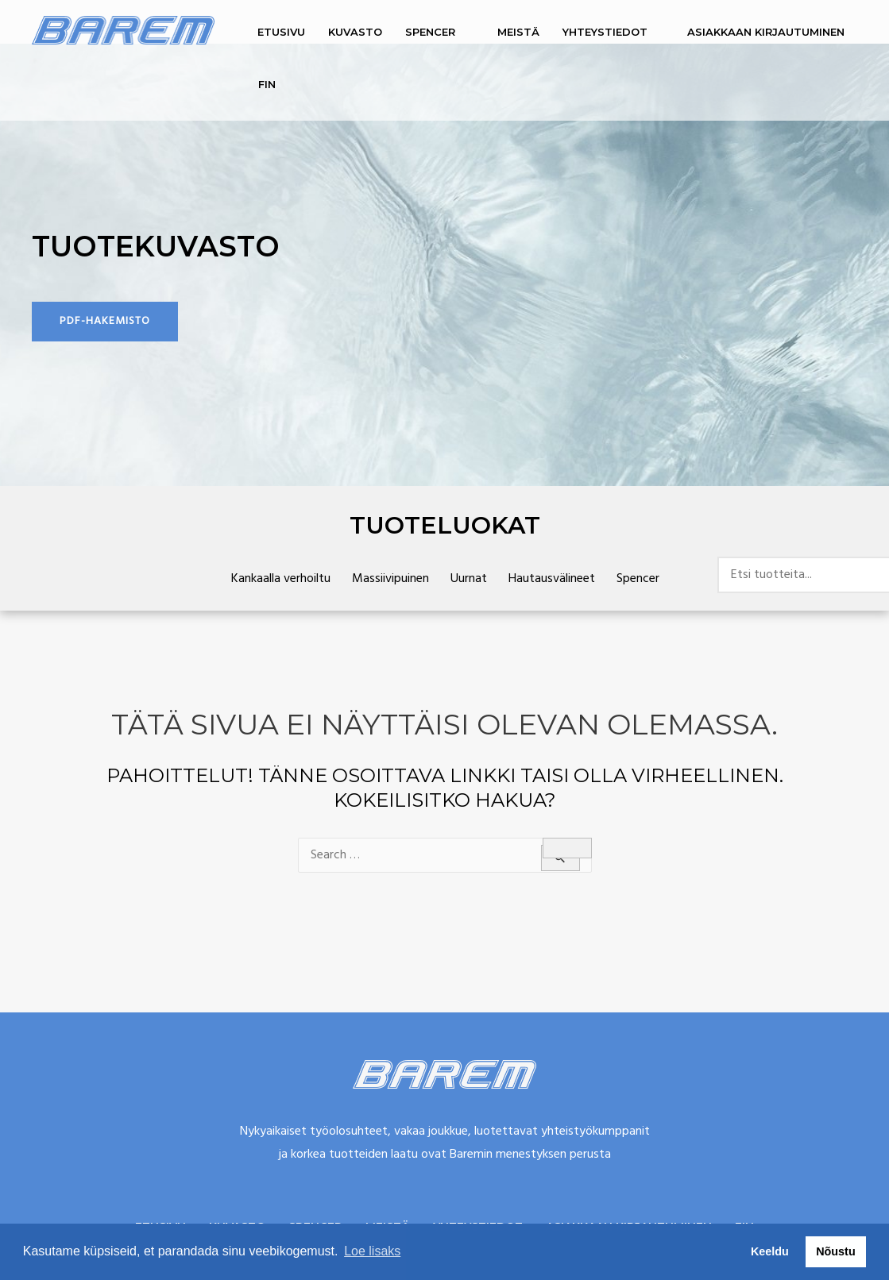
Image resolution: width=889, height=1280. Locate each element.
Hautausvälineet (551, 579)
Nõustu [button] (836, 1251)
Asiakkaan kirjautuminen (766, 31)
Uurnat (468, 579)
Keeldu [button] (770, 1251)
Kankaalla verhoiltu (280, 579)
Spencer (430, 31)
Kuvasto (355, 31)
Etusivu (281, 31)
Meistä (518, 31)
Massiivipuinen (390, 579)
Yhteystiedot (604, 31)
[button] (105, 321)
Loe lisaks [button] (372, 1251)
